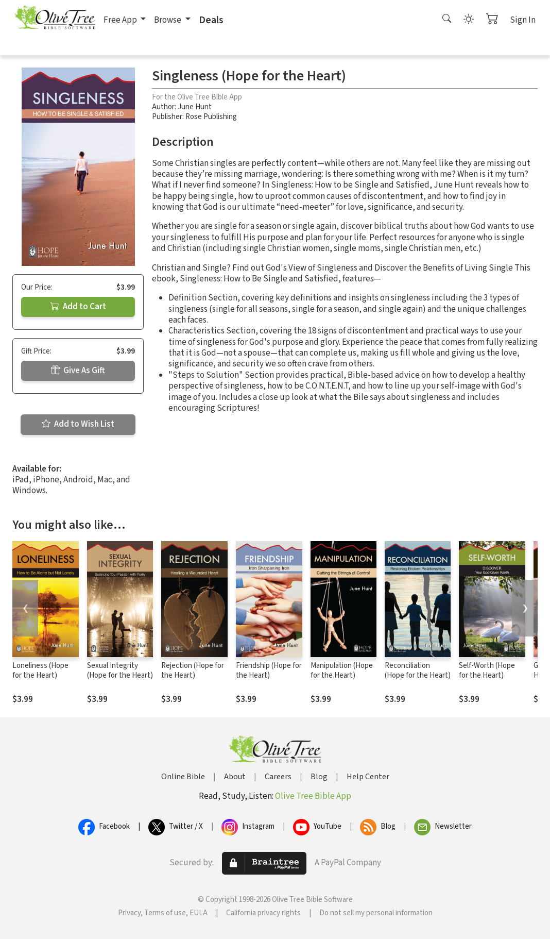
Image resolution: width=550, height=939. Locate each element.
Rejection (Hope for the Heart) (192, 670)
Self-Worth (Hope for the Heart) (487, 670)
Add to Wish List (78, 424)
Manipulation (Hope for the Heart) (342, 670)
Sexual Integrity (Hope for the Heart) (120, 670)
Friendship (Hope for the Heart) (269, 670)
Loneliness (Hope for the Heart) (40, 670)
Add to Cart (78, 306)
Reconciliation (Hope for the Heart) (418, 670)
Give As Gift (78, 370)
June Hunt (195, 107)
